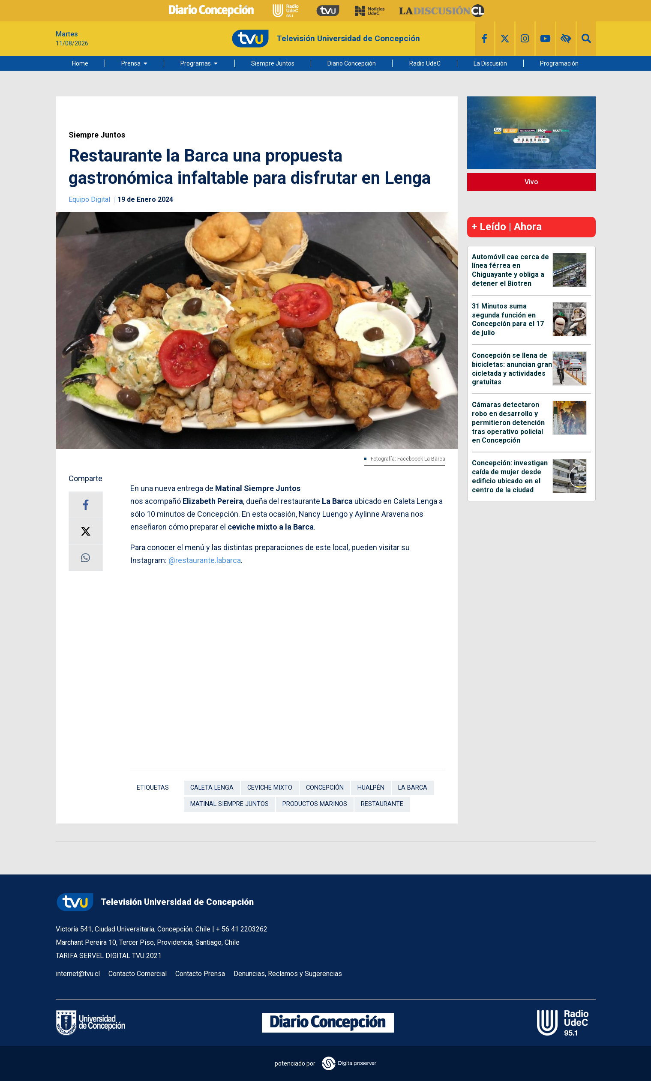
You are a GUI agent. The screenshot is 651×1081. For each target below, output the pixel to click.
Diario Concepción (351, 63)
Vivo (531, 182)
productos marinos (314, 804)
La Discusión (490, 63)
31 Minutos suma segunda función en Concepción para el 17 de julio (508, 319)
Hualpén (370, 787)
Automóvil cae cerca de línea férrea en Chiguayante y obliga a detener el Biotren (510, 270)
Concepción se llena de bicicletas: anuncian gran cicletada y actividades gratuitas (512, 368)
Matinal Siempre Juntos (229, 804)
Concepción (325, 787)
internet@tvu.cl (78, 974)
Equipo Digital (90, 199)
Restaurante (382, 804)
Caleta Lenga (212, 787)
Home (80, 63)
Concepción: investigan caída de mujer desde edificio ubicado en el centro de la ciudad (510, 476)
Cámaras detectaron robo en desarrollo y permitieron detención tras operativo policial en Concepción (508, 422)
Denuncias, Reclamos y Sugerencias (288, 974)
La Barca (412, 787)
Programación (559, 63)
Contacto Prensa (200, 974)
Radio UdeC (425, 63)
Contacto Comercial (137, 974)
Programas (195, 63)
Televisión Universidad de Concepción (155, 902)
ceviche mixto (269, 787)
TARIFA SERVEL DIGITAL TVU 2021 (109, 956)
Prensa (131, 63)
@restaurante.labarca (204, 560)
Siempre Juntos (272, 63)
